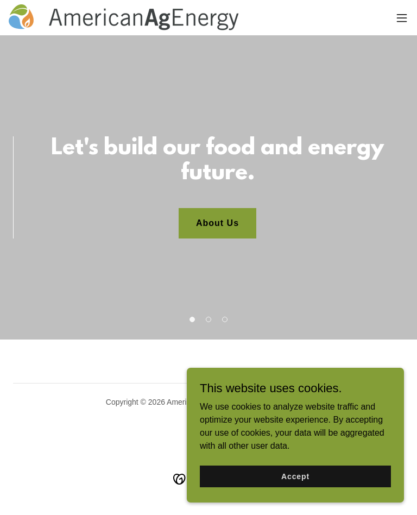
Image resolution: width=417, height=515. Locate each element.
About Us (217, 223)
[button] (402, 18)
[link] (124, 17)
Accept (295, 483)
